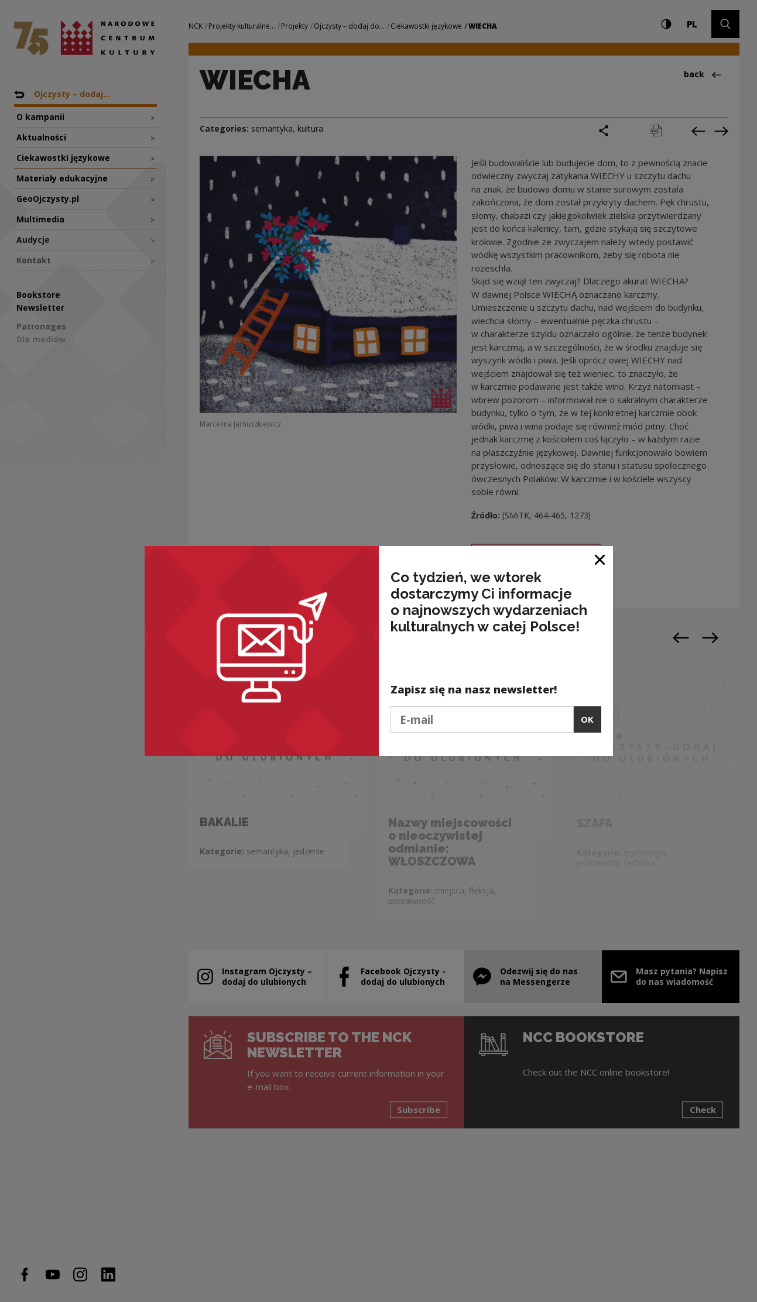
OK (587, 719)
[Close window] (600, 559)
